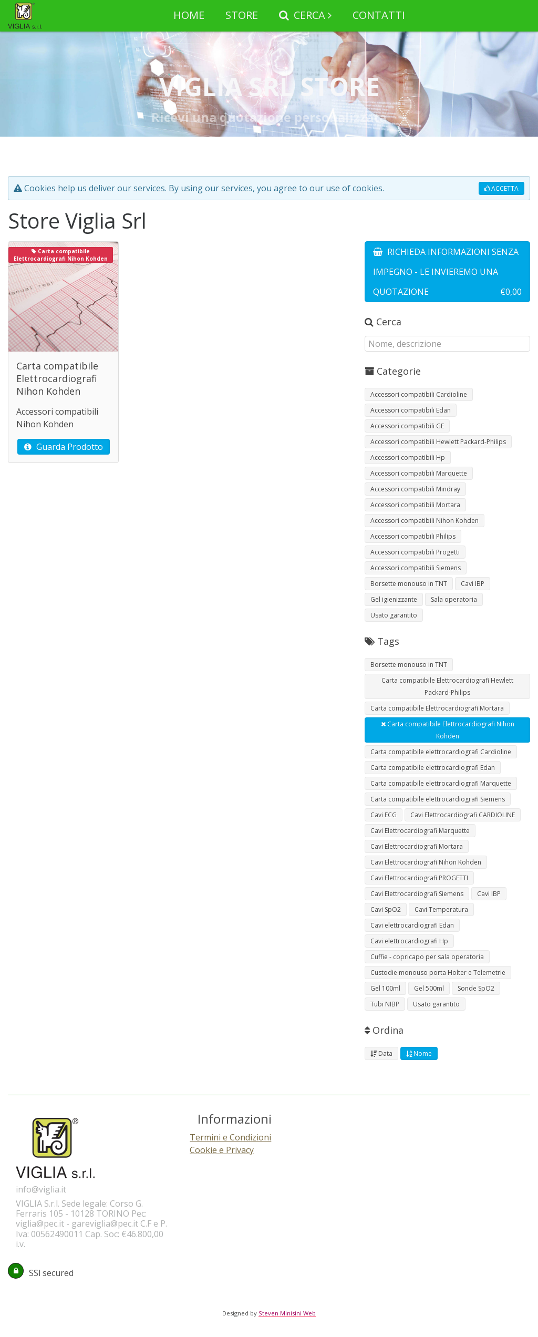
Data (381, 1053)
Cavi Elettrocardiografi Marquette (420, 830)
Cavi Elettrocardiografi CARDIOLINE (462, 814)
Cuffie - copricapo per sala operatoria (427, 956)
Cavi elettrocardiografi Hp (409, 941)
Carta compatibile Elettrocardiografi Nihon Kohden (447, 730)
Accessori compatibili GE (407, 425)
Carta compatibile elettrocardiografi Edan (432, 767)
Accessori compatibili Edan (410, 410)
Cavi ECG (383, 814)
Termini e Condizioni (230, 1137)
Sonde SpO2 (476, 988)
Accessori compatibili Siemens (415, 567)
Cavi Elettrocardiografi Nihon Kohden (425, 862)
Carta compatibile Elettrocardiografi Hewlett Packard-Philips (447, 686)
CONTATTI (379, 15)
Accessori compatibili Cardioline (418, 394)
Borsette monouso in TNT (408, 583)
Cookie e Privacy (222, 1150)
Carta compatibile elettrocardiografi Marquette (440, 783)
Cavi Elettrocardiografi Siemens (416, 893)
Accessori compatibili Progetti (415, 552)
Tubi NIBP (384, 1004)
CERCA (302, 15)
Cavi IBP (472, 583)
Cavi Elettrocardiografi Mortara (416, 846)
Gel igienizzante (393, 599)
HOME (188, 15)
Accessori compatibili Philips (413, 536)
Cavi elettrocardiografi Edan (412, 925)
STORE (241, 15)
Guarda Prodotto (63, 446)
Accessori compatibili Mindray (415, 489)
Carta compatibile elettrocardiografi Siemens (437, 799)
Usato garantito (393, 615)
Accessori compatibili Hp (407, 457)
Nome (419, 1053)
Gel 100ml (385, 988)
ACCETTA (501, 188)
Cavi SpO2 (385, 909)
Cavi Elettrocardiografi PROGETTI (419, 877)
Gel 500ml (429, 988)
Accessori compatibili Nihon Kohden (424, 520)
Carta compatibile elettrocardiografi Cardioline (440, 751)
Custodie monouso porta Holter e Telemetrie (437, 972)
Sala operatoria (454, 599)
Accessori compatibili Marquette (418, 473)
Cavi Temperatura (441, 909)
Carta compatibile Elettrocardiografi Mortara (437, 708)
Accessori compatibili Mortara (415, 504)
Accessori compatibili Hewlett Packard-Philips (438, 441)
